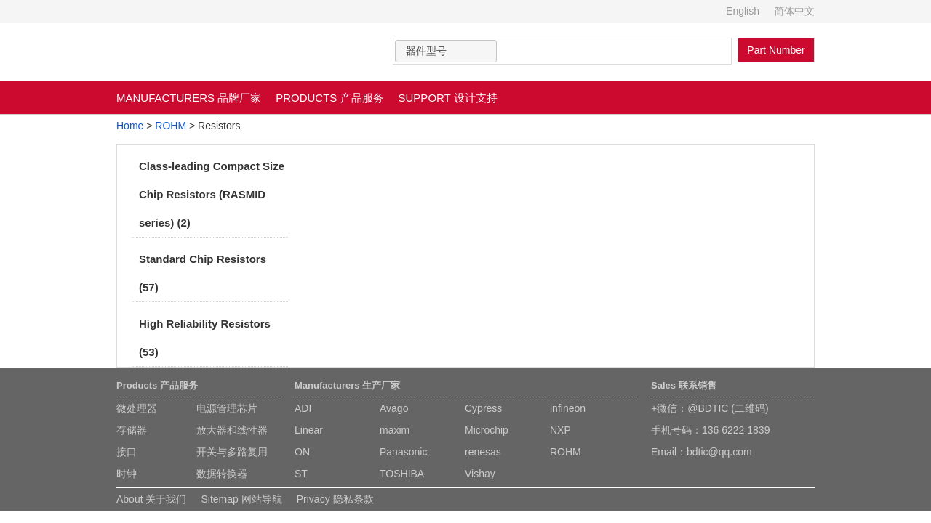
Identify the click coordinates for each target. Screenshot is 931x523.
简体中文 (794, 11)
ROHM (170, 125)
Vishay (480, 473)
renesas (483, 452)
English (742, 11)
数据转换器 (221, 473)
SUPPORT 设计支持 (448, 98)
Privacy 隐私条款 (335, 499)
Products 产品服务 (157, 385)
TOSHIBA (402, 473)
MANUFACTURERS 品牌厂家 (188, 98)
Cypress (483, 408)
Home (129, 125)
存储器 (131, 430)
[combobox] (446, 51)
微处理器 (136, 408)
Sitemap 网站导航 (241, 499)
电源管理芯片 (226, 408)
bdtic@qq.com (719, 452)
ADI (303, 408)
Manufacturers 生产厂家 (347, 385)
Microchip (486, 430)
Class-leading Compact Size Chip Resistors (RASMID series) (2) (211, 194)
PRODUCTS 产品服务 (329, 98)
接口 (126, 452)
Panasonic (403, 452)
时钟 (126, 473)
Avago (394, 408)
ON (302, 452)
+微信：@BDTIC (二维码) (710, 408)
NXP (560, 430)
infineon (568, 408)
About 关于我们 (151, 499)
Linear (309, 430)
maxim (394, 430)
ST (301, 473)
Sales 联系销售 (683, 385)
